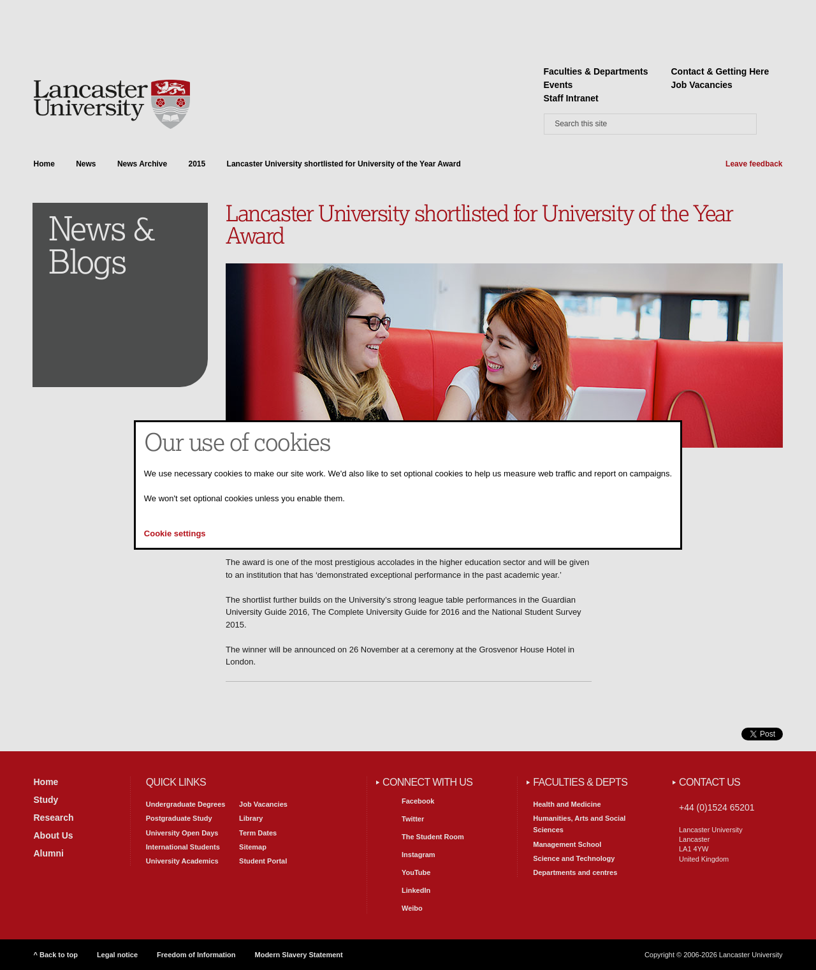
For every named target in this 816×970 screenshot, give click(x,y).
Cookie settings (175, 533)
